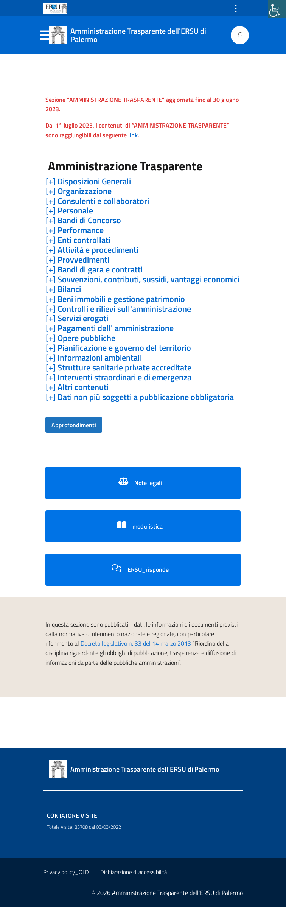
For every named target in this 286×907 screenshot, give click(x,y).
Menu (44, 35)
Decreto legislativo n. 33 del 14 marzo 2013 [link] (136, 643)
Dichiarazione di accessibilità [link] (133, 872)
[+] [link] (88, 182)
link (133, 135)
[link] (277, 9)
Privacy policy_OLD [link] (66, 872)
